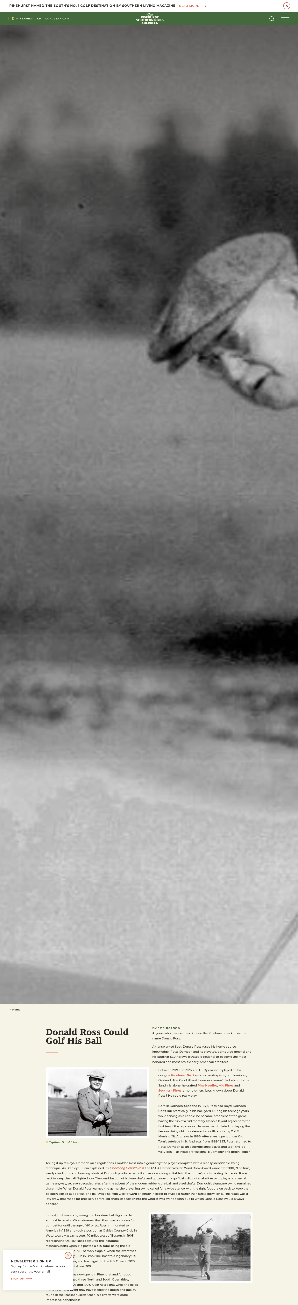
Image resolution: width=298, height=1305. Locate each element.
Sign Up (21, 1278)
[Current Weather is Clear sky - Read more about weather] (257, 18)
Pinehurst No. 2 (182, 1075)
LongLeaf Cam (57, 18)
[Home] (149, 18)
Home (15, 1009)
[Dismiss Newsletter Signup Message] (68, 1255)
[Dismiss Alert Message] (286, 5)
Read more (192, 5)
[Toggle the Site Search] (272, 18)
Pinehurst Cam (28, 18)
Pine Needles (207, 1085)
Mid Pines (226, 1085)
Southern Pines (169, 1090)
